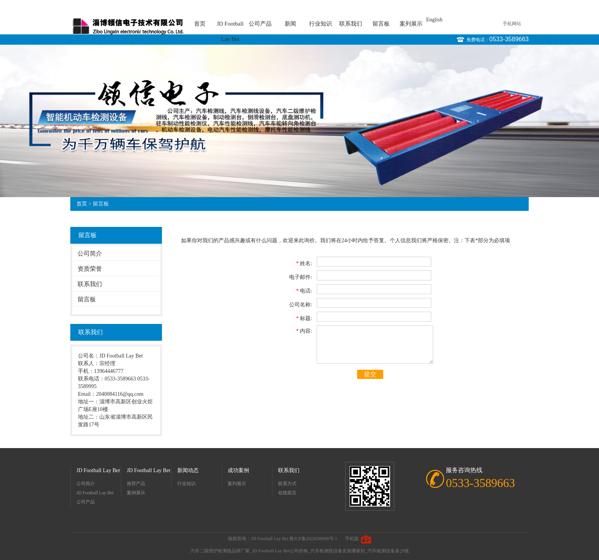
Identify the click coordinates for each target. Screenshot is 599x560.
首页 (200, 24)
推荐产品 (136, 483)
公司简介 (90, 253)
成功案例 (238, 470)
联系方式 (287, 483)
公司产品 (260, 24)
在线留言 (287, 492)
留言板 (381, 24)
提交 (370, 374)
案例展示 (136, 492)
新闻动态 (188, 470)
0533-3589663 (509, 39)
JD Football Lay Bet (230, 26)
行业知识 (320, 24)
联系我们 (350, 24)
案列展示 (411, 24)
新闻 (290, 24)
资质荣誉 (90, 268)
